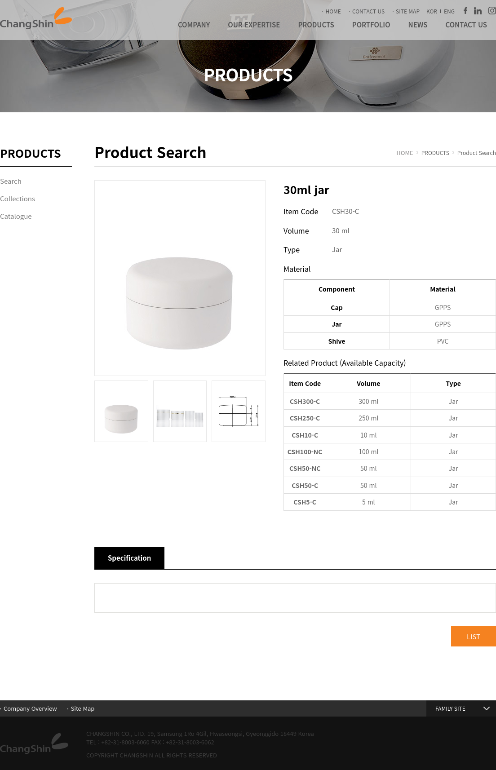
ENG (449, 11)
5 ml (368, 501)
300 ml (368, 401)
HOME (333, 11)
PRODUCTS (316, 24)
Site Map (83, 708)
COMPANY (194, 24)
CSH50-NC (304, 468)
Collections (17, 198)
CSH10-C (305, 434)
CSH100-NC (305, 451)
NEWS (418, 24)
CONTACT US (368, 11)
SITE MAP (408, 11)
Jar (453, 401)
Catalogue (16, 216)
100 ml (368, 451)
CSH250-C (305, 417)
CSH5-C (304, 501)
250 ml (368, 417)
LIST (473, 636)
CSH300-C (305, 401)
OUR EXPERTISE (254, 24)
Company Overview (30, 708)
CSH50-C (305, 485)
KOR (431, 11)
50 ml (368, 468)
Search (11, 181)
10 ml (368, 434)
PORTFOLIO (371, 24)
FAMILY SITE (450, 708)
